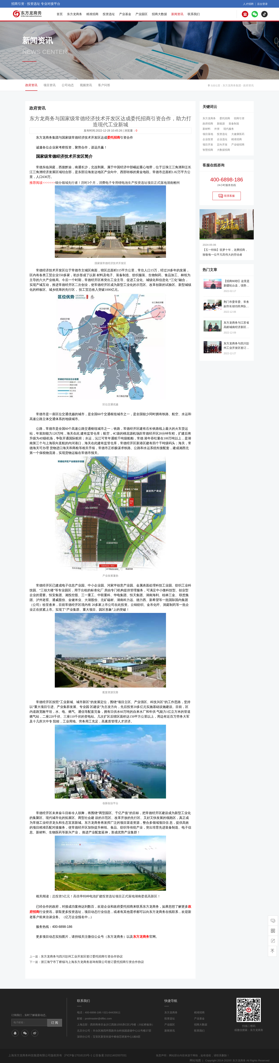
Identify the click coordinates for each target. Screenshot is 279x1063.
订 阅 (54, 1018)
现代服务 (228, 128)
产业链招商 (237, 144)
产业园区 (141, 14)
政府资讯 (249, 85)
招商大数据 (159, 14)
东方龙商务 (74, 14)
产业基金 (125, 14)
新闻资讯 (177, 14)
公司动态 (68, 85)
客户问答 (104, 85)
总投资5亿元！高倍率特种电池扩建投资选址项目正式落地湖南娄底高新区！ (106, 895)
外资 (217, 128)
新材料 (206, 128)
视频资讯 (86, 85)
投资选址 (109, 14)
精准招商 (92, 14)
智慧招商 (208, 149)
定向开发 (222, 144)
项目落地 (208, 134)
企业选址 (222, 139)
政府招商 (208, 123)
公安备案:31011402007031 (107, 1051)
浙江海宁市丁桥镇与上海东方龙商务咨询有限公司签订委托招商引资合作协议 (89, 958)
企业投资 (208, 139)
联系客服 (227, 196)
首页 (60, 14)
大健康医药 (237, 134)
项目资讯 (49, 85)
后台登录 (263, 3)
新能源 (221, 123)
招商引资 (239, 118)
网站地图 (195, 1056)
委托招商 (225, 118)
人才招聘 (249, 3)
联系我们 (194, 14)
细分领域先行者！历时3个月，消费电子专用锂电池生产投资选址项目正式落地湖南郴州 (117, 182)
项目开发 (208, 144)
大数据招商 (223, 149)
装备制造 (234, 123)
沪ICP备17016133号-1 (77, 1051)
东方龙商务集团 (233, 85)
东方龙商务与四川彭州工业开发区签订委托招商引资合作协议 (79, 953)
